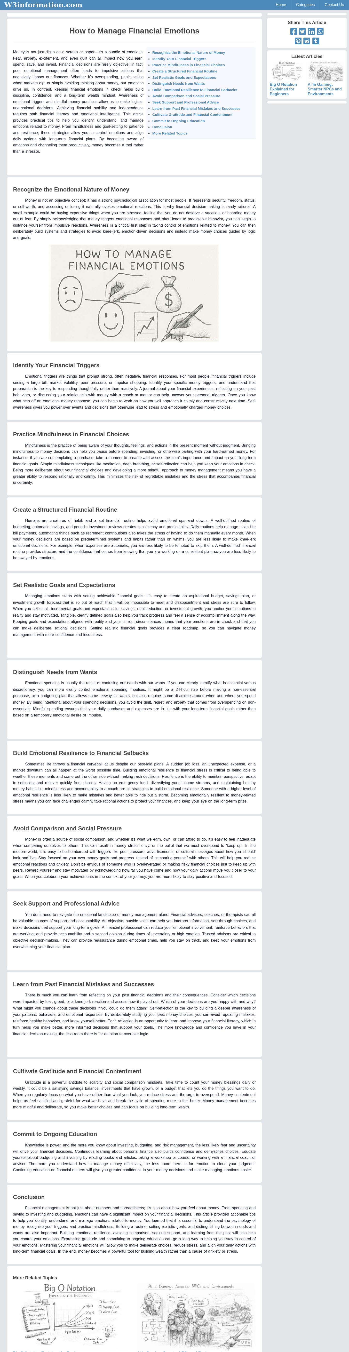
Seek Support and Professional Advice (185, 102)
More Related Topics (170, 133)
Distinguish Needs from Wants (178, 83)
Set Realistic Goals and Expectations (184, 77)
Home (281, 5)
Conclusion (162, 127)
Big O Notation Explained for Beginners (288, 83)
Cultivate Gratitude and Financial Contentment (192, 114)
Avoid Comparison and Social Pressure (186, 96)
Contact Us (334, 5)
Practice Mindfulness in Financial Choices (188, 65)
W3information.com (43, 5)
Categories (305, 5)
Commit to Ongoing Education (178, 121)
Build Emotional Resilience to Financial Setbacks (194, 90)
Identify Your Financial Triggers (179, 59)
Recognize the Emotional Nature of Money (188, 52)
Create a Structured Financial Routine (184, 71)
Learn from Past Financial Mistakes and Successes (196, 108)
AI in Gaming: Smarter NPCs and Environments (326, 83)
